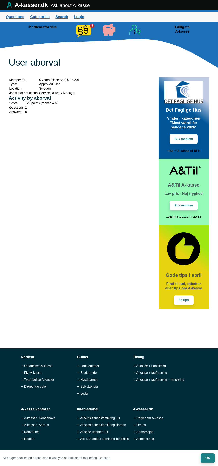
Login (79, 17)
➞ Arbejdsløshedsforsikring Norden (101, 425)
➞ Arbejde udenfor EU (92, 432)
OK (207, 458)
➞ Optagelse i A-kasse (36, 365)
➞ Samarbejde (143, 432)
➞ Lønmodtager (88, 365)
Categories (40, 17)
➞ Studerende (87, 372)
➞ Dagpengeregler (34, 386)
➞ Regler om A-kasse (148, 418)
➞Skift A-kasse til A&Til (183, 217)
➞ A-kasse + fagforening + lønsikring (158, 379)
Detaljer (104, 458)
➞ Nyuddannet (87, 379)
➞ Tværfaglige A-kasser (37, 379)
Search (61, 17)
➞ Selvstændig (87, 386)
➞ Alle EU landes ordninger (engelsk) (103, 438)
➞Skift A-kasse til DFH (183, 150)
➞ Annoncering (143, 438)
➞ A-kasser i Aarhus (35, 425)
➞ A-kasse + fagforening (150, 372)
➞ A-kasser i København (38, 418)
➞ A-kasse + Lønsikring (149, 365)
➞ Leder (82, 393)
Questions (15, 17)
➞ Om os (139, 425)
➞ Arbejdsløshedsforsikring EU (98, 418)
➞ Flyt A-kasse (31, 372)
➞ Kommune (30, 432)
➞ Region (27, 438)
